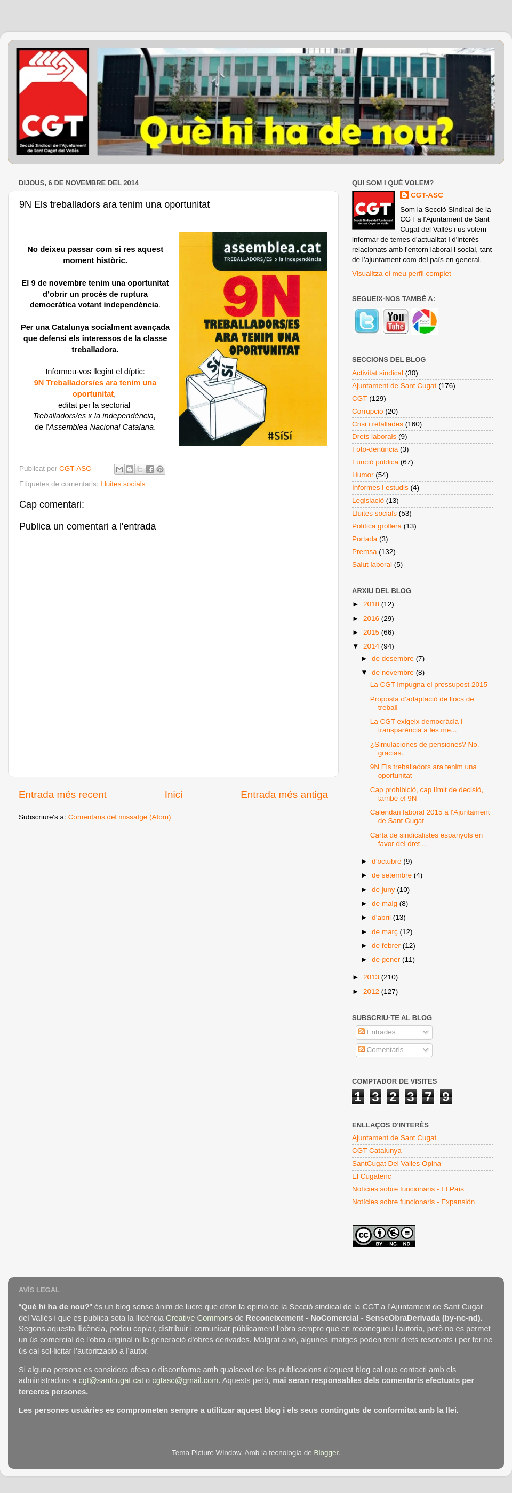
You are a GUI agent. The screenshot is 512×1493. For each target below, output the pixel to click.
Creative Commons (199, 1318)
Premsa (364, 552)
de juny (384, 890)
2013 (372, 977)
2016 (372, 618)
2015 (372, 632)
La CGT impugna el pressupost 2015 (428, 685)
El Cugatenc (371, 1176)
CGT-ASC (427, 195)
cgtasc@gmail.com (185, 1380)
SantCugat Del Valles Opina (396, 1163)
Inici (174, 794)
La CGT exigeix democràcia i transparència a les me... (416, 725)
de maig (385, 903)
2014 (372, 646)
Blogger (326, 1453)
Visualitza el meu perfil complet (401, 274)
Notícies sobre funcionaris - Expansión (413, 1202)
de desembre (394, 658)
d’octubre (387, 861)
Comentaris (381, 1050)
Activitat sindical (377, 373)
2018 (372, 604)
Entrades (377, 1032)
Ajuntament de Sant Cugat (394, 386)
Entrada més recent (63, 794)
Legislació (368, 500)
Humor (363, 475)
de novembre (394, 672)
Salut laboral (372, 564)
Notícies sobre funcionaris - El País (408, 1189)
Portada (364, 539)
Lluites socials (122, 484)
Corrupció (367, 411)
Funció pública (375, 462)
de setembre (393, 875)
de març (386, 932)
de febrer (387, 946)
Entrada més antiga (284, 794)
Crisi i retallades (377, 424)
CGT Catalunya (377, 1151)
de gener (387, 959)
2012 (372, 992)
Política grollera (377, 526)
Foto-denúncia (375, 449)
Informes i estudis (380, 488)
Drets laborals (374, 436)
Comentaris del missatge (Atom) (119, 817)
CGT (359, 398)
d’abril (382, 917)
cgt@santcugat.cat (110, 1380)
